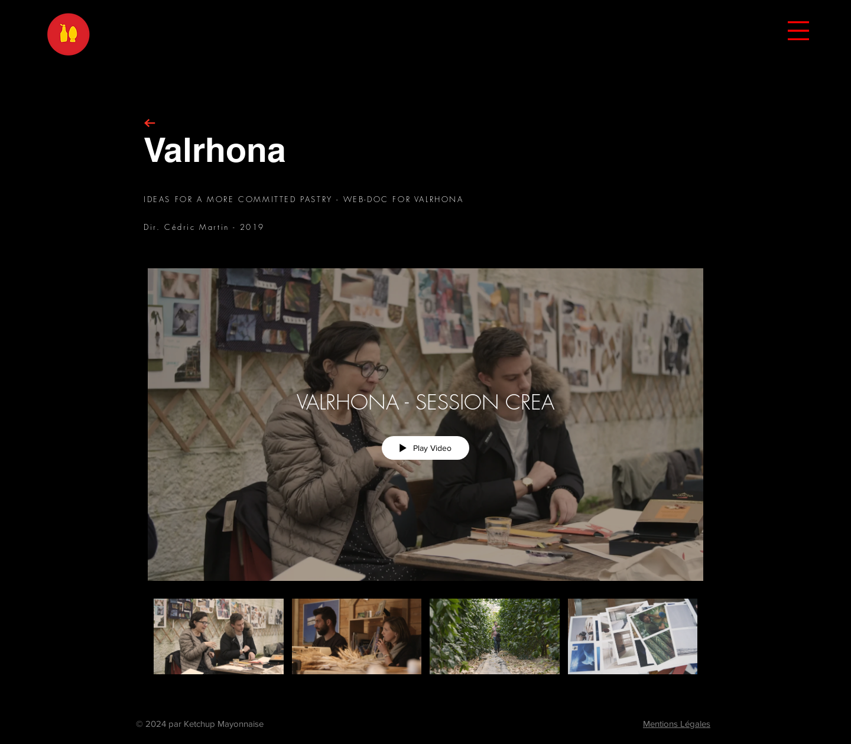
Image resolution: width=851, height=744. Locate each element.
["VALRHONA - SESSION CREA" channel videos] (425, 643)
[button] (798, 30)
